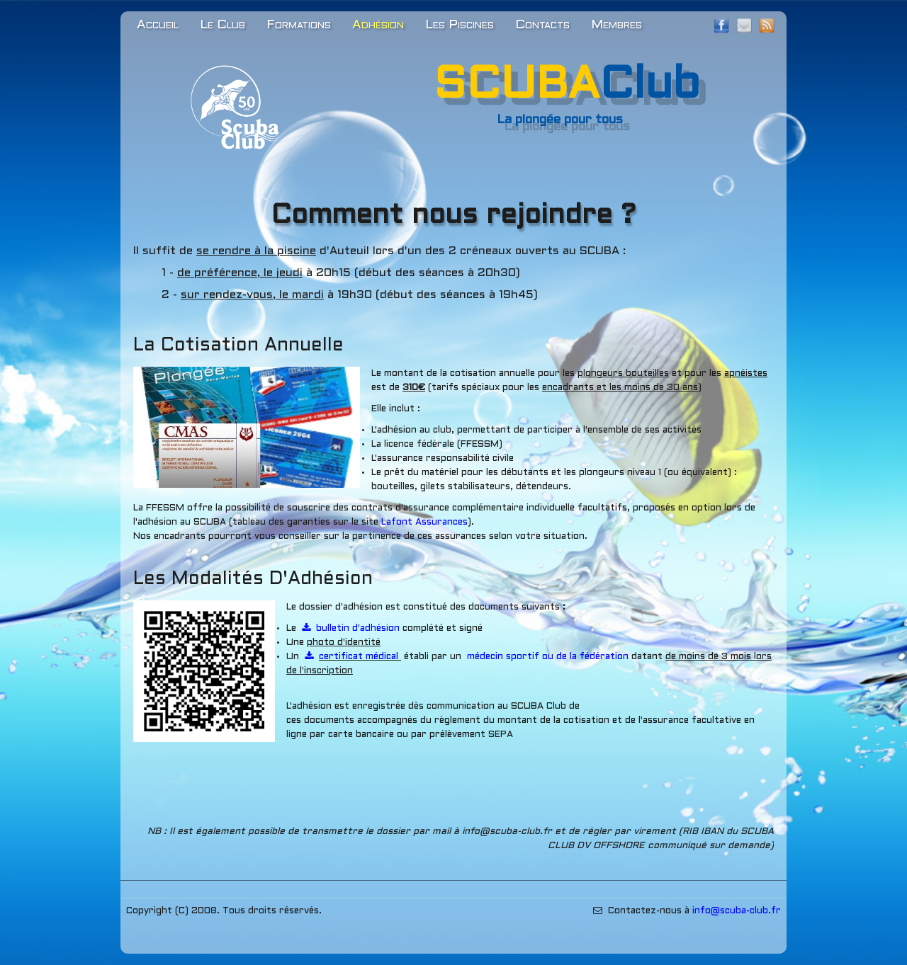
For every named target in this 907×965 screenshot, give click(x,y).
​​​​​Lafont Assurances (424, 522)
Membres (616, 25)
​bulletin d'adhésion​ (352, 628)
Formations (298, 25)
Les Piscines (459, 25)
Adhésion (378, 25)
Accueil (158, 25)
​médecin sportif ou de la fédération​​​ (548, 657)
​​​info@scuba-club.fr (736, 911)
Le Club (222, 25)
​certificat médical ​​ (353, 657)
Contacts (542, 25)
